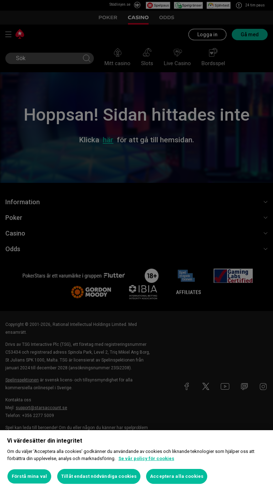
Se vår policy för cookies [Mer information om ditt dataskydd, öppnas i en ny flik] (146, 458)
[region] (136, 460)
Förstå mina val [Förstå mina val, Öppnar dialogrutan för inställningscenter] (29, 476)
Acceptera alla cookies (176, 476)
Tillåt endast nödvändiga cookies (98, 476)
